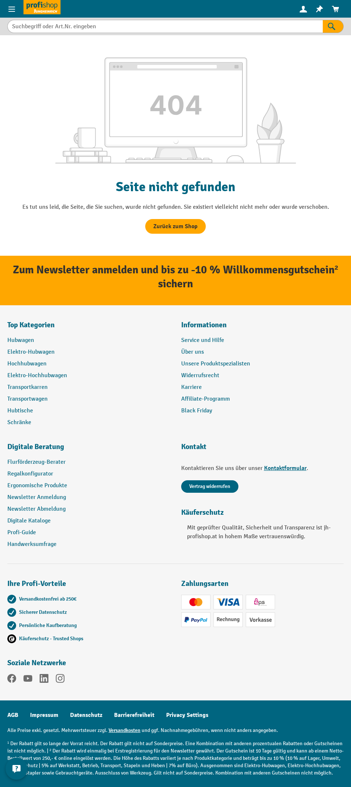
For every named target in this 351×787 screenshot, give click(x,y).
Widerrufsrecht (200, 375)
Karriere (191, 387)
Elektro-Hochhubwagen (37, 375)
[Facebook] (11, 680)
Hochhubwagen (27, 363)
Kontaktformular (285, 468)
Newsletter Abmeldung (36, 509)
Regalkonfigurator (30, 473)
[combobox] (165, 26)
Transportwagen (27, 399)
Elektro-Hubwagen (31, 352)
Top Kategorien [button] (31, 324)
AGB (12, 715)
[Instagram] (60, 680)
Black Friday (196, 410)
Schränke (19, 422)
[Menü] (11, 9)
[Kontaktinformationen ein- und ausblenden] (17, 769)
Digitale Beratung (35, 446)
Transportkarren (27, 387)
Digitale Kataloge (29, 520)
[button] (88, 450)
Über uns (192, 352)
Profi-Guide (21, 532)
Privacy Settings (187, 715)
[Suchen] (333, 26)
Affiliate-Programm (205, 399)
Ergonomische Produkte (37, 485)
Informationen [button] (204, 324)
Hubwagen (20, 340)
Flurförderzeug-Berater (36, 462)
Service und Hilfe (202, 340)
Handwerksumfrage (31, 544)
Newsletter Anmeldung (36, 497)
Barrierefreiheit (134, 715)
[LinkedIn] (44, 680)
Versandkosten (124, 730)
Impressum (44, 715)
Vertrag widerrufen (209, 486)
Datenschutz (86, 715)
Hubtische (20, 410)
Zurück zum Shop (175, 226)
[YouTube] (27, 680)
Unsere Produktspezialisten (215, 363)
